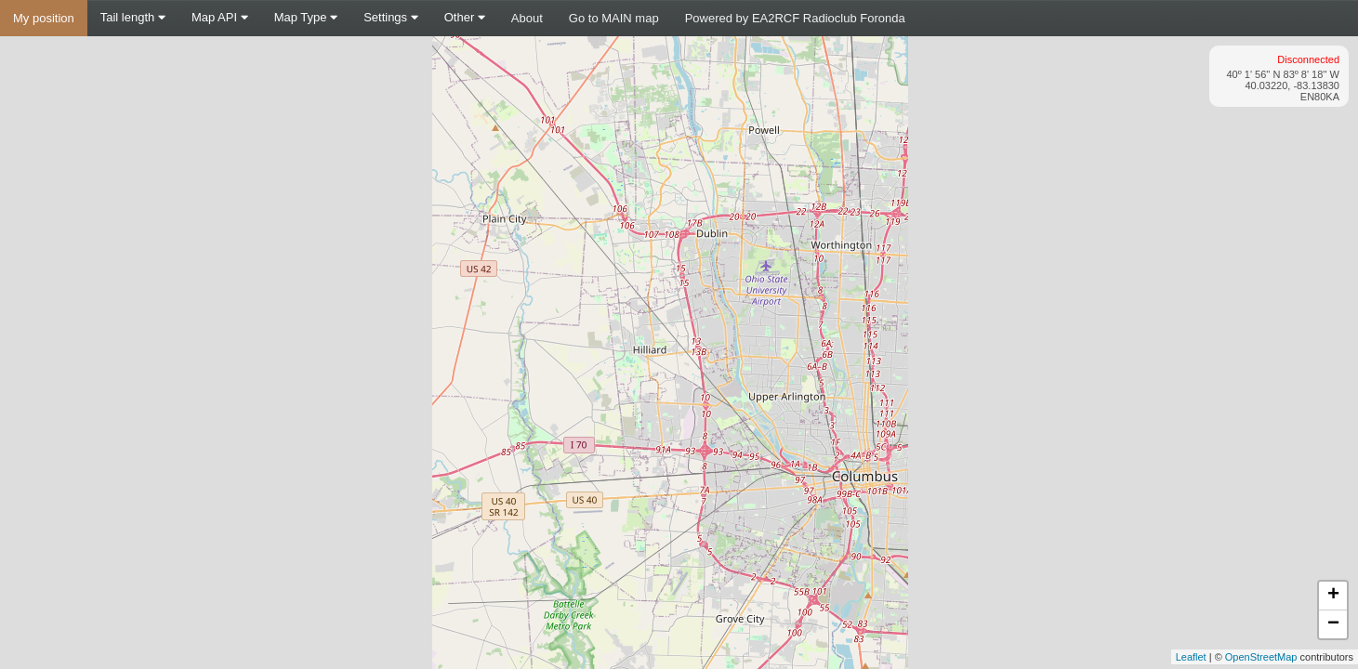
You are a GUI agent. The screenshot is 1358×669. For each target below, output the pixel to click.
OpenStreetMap (1261, 656)
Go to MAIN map (614, 18)
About (527, 18)
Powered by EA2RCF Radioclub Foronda (795, 18)
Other (464, 17)
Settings (390, 17)
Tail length (132, 17)
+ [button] (1333, 596)
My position (43, 18)
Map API (219, 17)
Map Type (305, 17)
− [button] (1333, 624)
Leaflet (1191, 656)
